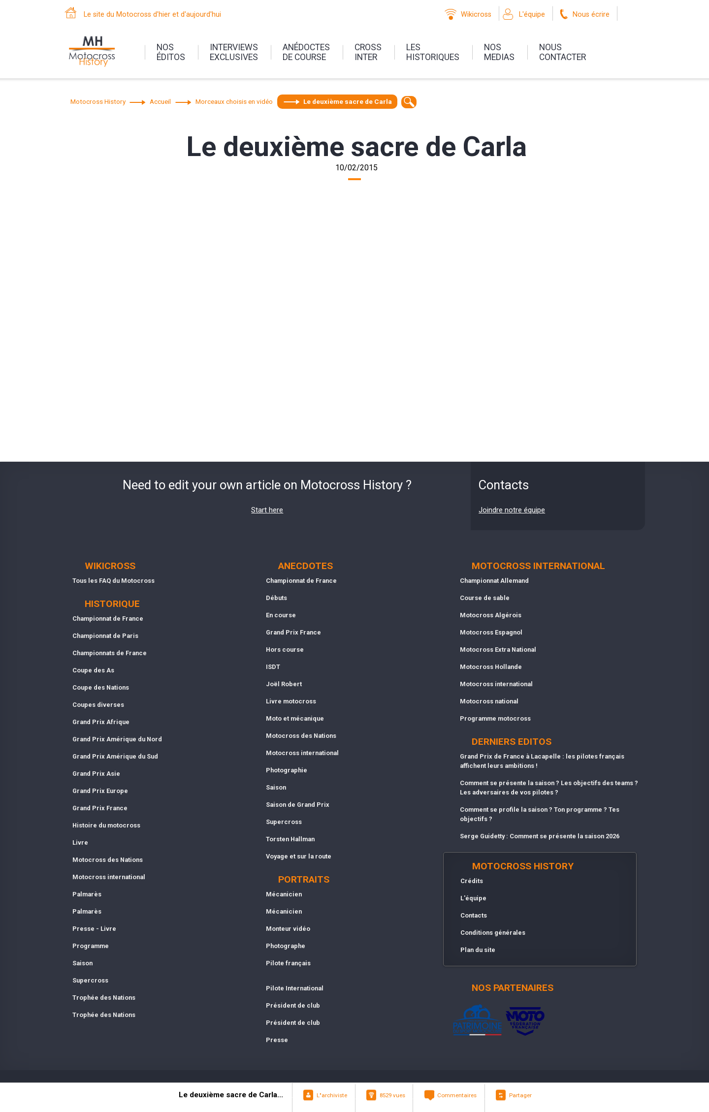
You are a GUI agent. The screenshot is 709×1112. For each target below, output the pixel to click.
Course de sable (485, 598)
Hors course (285, 649)
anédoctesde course (306, 52)
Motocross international (108, 877)
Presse (277, 1040)
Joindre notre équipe (512, 510)
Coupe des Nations (100, 687)
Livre (80, 842)
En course (281, 615)
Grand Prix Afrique (100, 722)
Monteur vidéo (288, 928)
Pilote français (288, 963)
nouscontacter (562, 52)
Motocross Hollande (491, 666)
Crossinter (368, 52)
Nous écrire (591, 14)
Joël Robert (284, 684)
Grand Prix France (100, 808)
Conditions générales (492, 932)
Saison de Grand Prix (297, 804)
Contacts (473, 915)
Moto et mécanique (295, 718)
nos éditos (171, 52)
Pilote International (294, 988)
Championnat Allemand (494, 580)
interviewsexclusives (234, 52)
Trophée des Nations (103, 997)
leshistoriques (432, 52)
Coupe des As (93, 670)
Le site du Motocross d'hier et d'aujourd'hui (152, 14)
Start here (267, 510)
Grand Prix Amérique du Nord (117, 739)
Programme (90, 946)
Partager (520, 1095)
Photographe (285, 946)
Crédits (471, 881)
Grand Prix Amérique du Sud (115, 756)
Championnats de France (109, 653)
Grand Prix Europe (100, 790)
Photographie (286, 770)
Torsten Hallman (290, 839)
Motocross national (489, 701)
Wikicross (476, 14)
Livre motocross (291, 701)
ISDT (273, 666)
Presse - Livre (94, 928)
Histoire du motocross (106, 825)
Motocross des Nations (107, 859)
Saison (82, 963)
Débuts (276, 598)
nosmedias (499, 52)
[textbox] (409, 102)
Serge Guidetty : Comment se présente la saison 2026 (539, 836)
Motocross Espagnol (491, 632)
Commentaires (457, 1095)
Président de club (293, 1005)
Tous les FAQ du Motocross (113, 580)
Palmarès (86, 894)
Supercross (90, 980)
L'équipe (532, 14)
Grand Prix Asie (96, 773)
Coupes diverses (98, 704)
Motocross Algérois (490, 615)
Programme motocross (495, 718)
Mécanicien (284, 894)
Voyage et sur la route (298, 856)
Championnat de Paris (105, 635)
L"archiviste (332, 1095)
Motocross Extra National (498, 649)
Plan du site (477, 949)
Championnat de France (107, 618)
